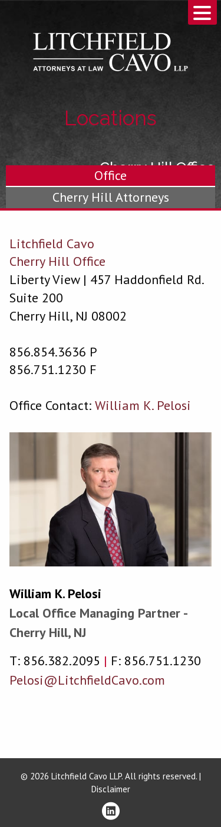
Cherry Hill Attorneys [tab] (110, 197)
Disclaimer (110, 789)
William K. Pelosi (55, 593)
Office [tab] (110, 175)
